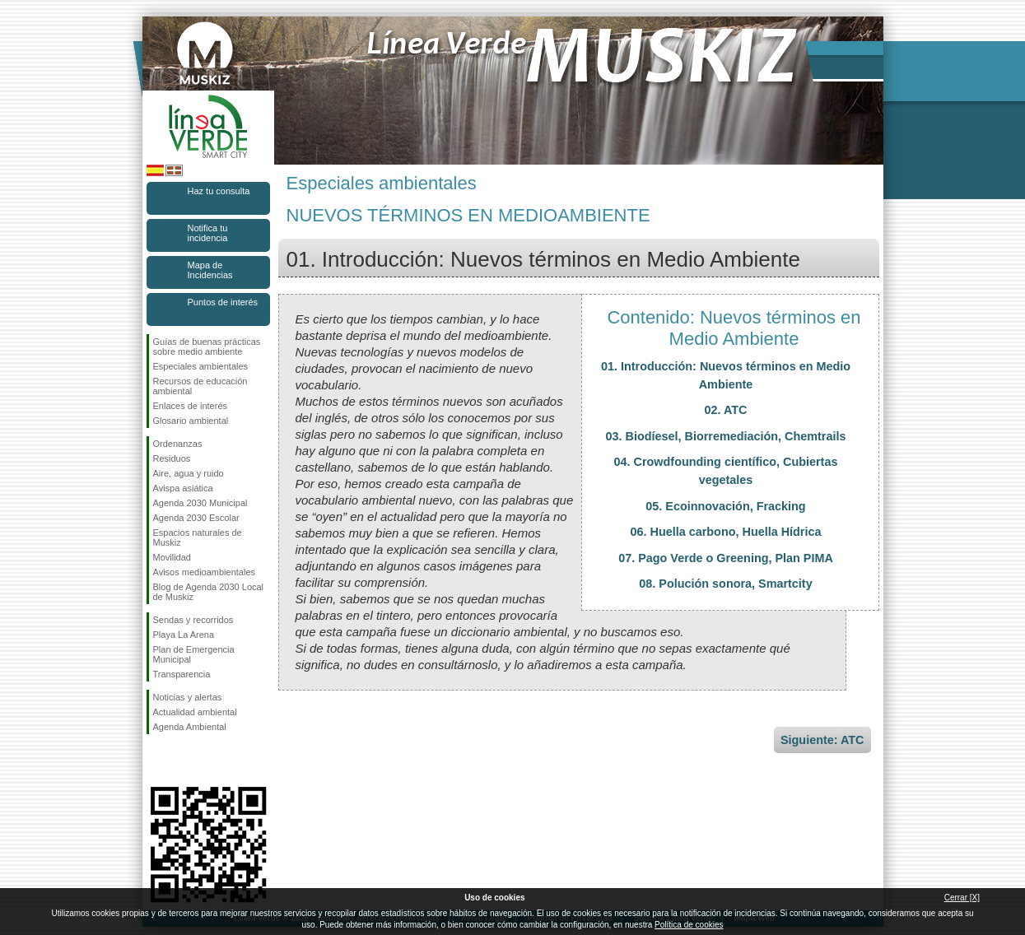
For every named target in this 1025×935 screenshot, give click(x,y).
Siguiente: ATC (822, 740)
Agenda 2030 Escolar (196, 518)
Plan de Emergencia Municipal (194, 654)
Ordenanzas (178, 444)
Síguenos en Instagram (183, 760)
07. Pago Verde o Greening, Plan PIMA (725, 558)
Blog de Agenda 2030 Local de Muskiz (208, 592)
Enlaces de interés (190, 406)
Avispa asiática (183, 488)
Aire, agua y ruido (188, 473)
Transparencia (182, 674)
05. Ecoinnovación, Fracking (725, 506)
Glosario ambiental (191, 421)
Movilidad (172, 557)
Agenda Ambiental (189, 727)
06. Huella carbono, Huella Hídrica (726, 531)
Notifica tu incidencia (208, 233)
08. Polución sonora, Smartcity (725, 583)
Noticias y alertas (187, 697)
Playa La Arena (184, 635)
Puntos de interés (223, 302)
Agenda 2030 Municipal (200, 503)
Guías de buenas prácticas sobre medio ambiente (207, 346)
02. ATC (726, 409)
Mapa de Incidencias (210, 270)
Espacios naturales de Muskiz (197, 537)
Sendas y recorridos (193, 620)
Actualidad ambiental (195, 712)
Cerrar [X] (962, 897)
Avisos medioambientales (204, 572)
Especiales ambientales (201, 366)
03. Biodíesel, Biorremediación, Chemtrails (726, 436)
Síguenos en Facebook (156, 760)
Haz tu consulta (219, 191)
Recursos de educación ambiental (200, 386)
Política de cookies (689, 924)
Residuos (172, 458)
